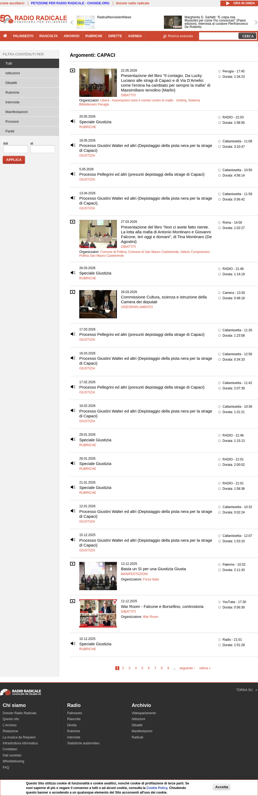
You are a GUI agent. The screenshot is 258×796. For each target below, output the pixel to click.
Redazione (10, 731)
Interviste (12, 102)
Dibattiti (128, 95)
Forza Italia (151, 579)
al (31, 143)
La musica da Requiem (19, 737)
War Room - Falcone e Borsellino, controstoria (162, 606)
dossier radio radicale (132, 3)
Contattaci (10, 749)
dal (5, 143)
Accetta (221, 787)
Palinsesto (74, 713)
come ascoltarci (12, 3)
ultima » (205, 668)
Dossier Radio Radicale (19, 713)
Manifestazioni (134, 574)
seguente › (187, 668)
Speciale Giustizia (95, 121)
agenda (135, 36)
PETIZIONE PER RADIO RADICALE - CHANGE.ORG (70, 3)
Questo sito (11, 719)
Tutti (8, 63)
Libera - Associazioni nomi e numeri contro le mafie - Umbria (143, 100)
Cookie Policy (156, 788)
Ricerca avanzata (180, 36)
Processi (12, 121)
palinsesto (23, 36)
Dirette (72, 725)
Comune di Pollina (113, 252)
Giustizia (87, 155)
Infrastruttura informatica (20, 743)
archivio (72, 36)
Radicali (137, 737)
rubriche (93, 36)
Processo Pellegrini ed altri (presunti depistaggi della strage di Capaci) (142, 174)
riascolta (49, 36)
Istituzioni (12, 73)
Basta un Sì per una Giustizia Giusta (153, 568)
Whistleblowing (13, 761)
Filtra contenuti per (23, 54)
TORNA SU (244, 690)
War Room (150, 617)
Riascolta (73, 719)
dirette (115, 36)
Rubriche (87, 127)
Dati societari (12, 755)
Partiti (9, 131)
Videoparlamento (137, 307)
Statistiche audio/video (83, 743)
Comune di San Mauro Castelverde (153, 252)
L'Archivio (10, 725)
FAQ (6, 767)
